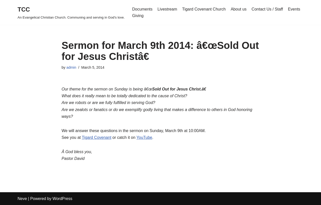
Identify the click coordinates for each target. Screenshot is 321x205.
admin (71, 67)
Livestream (167, 9)
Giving (137, 16)
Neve (22, 198)
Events (294, 9)
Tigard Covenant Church (204, 9)
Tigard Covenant (96, 137)
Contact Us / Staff (267, 9)
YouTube (144, 137)
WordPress (62, 198)
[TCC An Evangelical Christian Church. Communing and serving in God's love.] (71, 12)
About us (239, 9)
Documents (142, 9)
